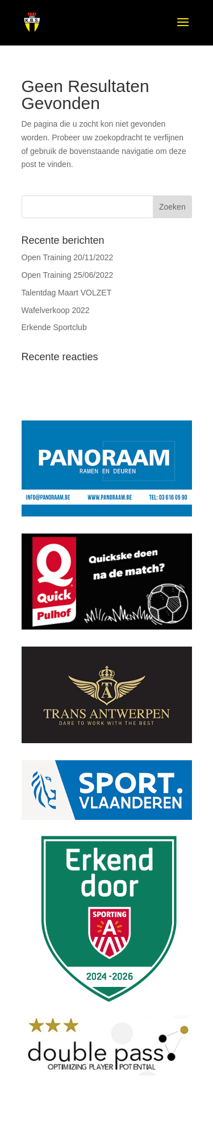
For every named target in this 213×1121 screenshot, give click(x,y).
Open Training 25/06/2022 (68, 275)
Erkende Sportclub (54, 327)
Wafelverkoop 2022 (56, 310)
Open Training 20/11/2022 (68, 257)
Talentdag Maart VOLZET (67, 292)
